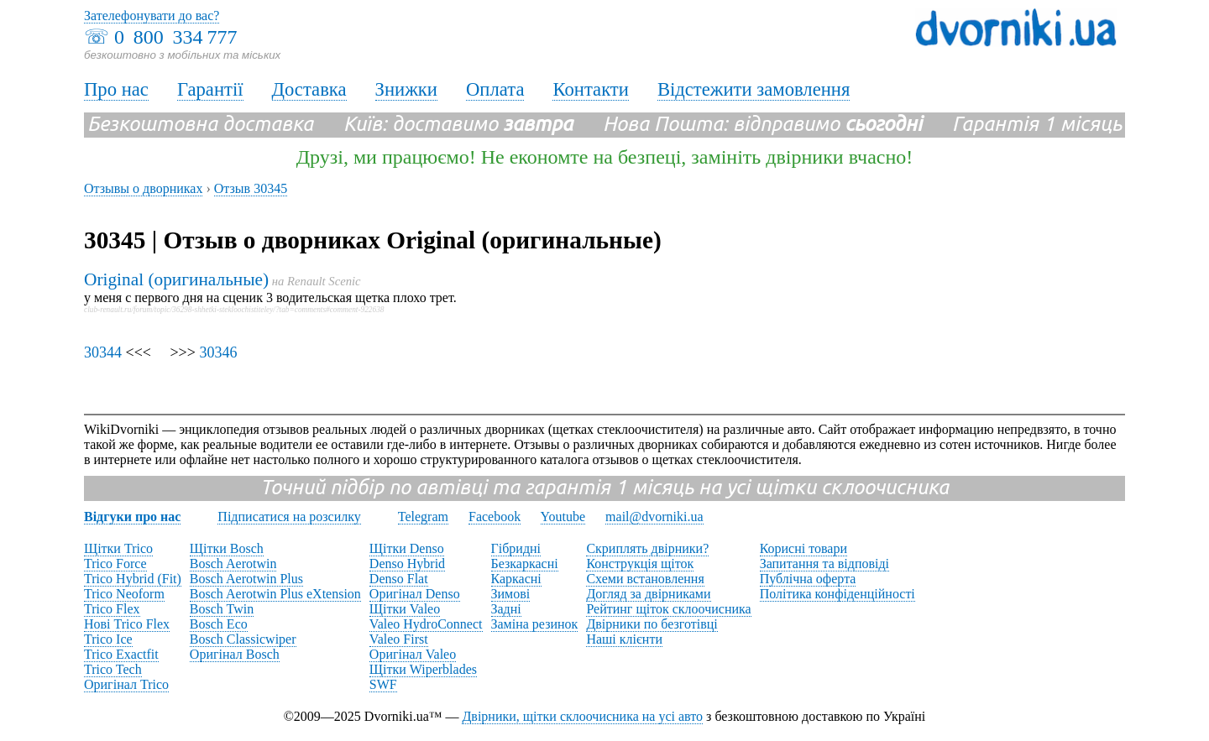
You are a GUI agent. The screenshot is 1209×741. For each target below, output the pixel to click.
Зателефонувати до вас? (151, 15)
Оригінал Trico (126, 684)
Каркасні (516, 578)
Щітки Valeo (404, 609)
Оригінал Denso (414, 594)
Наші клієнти (624, 639)
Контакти (590, 89)
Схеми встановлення (645, 578)
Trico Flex (112, 609)
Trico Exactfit (121, 654)
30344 (103, 352)
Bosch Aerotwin (233, 563)
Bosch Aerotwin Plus (246, 578)
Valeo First (398, 639)
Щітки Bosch (227, 548)
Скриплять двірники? (647, 548)
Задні (506, 609)
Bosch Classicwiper (243, 639)
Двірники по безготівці (651, 624)
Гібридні (516, 548)
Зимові (511, 594)
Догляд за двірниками (648, 594)
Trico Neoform (124, 594)
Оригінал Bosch (235, 654)
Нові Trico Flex (127, 624)
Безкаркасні (524, 563)
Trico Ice (108, 639)
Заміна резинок (534, 624)
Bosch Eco (219, 624)
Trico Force (115, 563)
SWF (383, 684)
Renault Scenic (324, 281)
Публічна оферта (808, 578)
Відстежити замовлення (753, 89)
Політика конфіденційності (837, 594)
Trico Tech (113, 669)
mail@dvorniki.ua (654, 516)
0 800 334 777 (175, 37)
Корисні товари (803, 548)
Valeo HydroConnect (426, 624)
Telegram (423, 516)
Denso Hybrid (407, 563)
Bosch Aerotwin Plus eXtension (275, 594)
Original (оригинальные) (176, 279)
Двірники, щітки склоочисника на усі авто (582, 716)
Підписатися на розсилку (288, 516)
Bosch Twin (222, 609)
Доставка (309, 89)
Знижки (406, 89)
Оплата (495, 89)
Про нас (116, 89)
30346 (218, 352)
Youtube (563, 516)
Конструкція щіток (639, 563)
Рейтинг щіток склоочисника (668, 609)
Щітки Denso (406, 548)
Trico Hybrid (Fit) (132, 578)
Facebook (494, 516)
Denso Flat (398, 578)
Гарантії (210, 89)
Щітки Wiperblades (423, 669)
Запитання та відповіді (824, 563)
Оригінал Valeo (412, 654)
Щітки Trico (118, 548)
